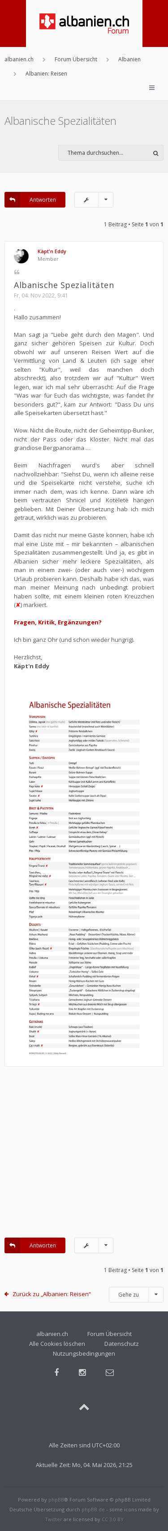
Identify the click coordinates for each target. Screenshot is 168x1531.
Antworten (30, 200)
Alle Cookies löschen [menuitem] (57, 1344)
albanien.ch (52, 1334)
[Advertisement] (84, 1157)
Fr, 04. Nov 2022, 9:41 (41, 295)
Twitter (53, 1519)
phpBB (56, 1499)
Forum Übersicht (109, 1334)
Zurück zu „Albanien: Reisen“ (52, 1294)
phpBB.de (93, 1509)
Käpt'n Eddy (52, 251)
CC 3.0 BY (113, 1519)
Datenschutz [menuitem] (121, 1344)
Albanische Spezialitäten (60, 120)
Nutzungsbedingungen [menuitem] (84, 1353)
